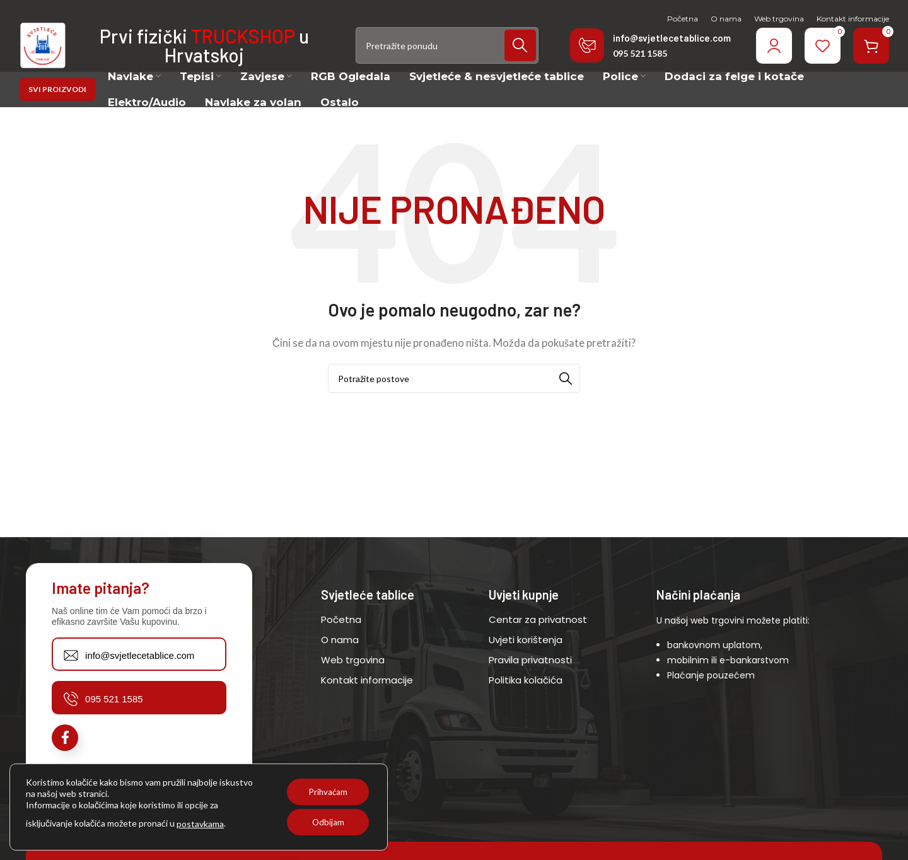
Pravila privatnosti (530, 677)
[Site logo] (53, 54)
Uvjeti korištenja (525, 657)
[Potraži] (447, 56)
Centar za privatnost (538, 636)
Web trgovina (353, 677)
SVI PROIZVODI (57, 108)
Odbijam (325, 821)
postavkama (200, 823)
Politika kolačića (525, 697)
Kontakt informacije (367, 697)
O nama (340, 657)
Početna (341, 636)
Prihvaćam (325, 791)
